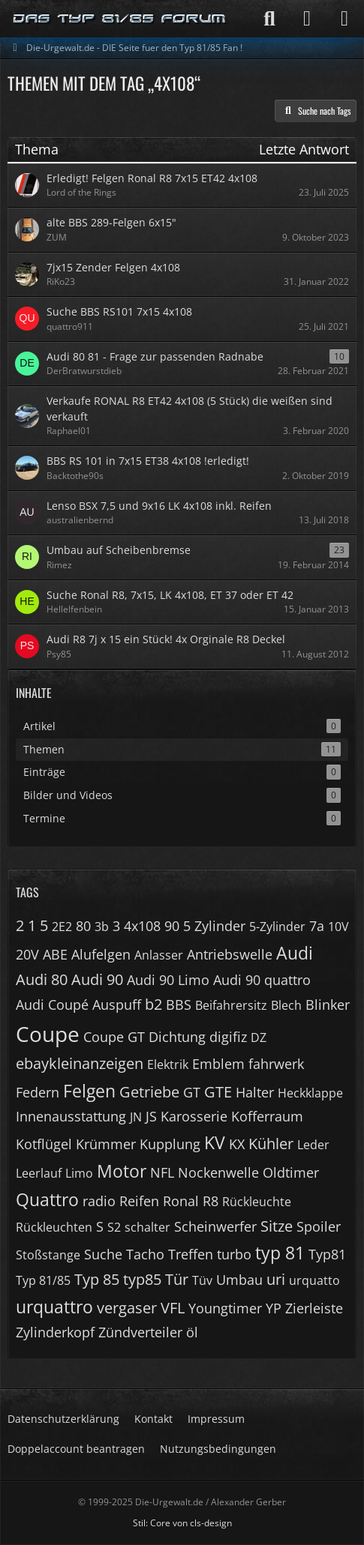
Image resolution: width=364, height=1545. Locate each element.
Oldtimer (291, 1172)
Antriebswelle (229, 954)
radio (99, 1201)
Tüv (202, 1280)
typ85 (142, 1279)
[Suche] (269, 19)
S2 (114, 1227)
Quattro (47, 1199)
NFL (162, 1172)
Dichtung (177, 1037)
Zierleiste (314, 1308)
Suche (103, 1254)
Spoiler (318, 1226)
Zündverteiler (140, 1332)
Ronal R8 (190, 1201)
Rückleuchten (54, 1227)
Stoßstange (48, 1255)
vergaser (127, 1308)
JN (136, 1117)
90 (171, 926)
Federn (37, 1092)
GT (191, 1092)
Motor (121, 1171)
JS (151, 1116)
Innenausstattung (71, 1116)
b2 (153, 1004)
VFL (173, 1308)
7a (316, 926)
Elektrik (167, 1064)
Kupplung (170, 1144)
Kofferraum (267, 1116)
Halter (255, 1092)
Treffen (190, 1254)
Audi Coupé (52, 1005)
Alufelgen (101, 954)
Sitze (276, 1226)
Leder (313, 1144)
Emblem (218, 1064)
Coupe (48, 1034)
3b (102, 926)
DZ (258, 1037)
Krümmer (106, 1144)
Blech (286, 1005)
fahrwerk (276, 1064)
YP (273, 1308)
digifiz (228, 1037)
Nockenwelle (218, 1172)
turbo (234, 1254)
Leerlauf (39, 1173)
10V (338, 926)
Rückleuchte (256, 1201)
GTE (218, 1092)
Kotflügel (44, 1144)
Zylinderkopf (55, 1332)
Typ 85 (96, 1279)
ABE (55, 954)
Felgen (89, 1091)
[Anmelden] (307, 18)
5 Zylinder (214, 926)
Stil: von (182, 1523)
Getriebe (149, 1092)
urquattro (54, 1307)
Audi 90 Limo (168, 980)
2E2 (62, 926)
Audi (294, 953)
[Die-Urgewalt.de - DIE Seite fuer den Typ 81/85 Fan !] (120, 19)
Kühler (270, 1143)
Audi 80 (42, 979)
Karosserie (194, 1116)
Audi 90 (97, 979)
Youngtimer (225, 1308)
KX (237, 1144)
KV (214, 1142)
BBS (178, 1005)
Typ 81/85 (43, 1280)
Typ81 (327, 1254)
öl (192, 1332)
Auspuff (116, 1005)
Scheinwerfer (215, 1226)
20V (27, 954)
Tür (176, 1279)
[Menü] (344, 19)
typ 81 (280, 1253)
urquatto (314, 1280)
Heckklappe (310, 1093)
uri (275, 1279)
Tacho (145, 1254)
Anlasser (158, 955)
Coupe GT (114, 1037)
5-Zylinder (277, 926)
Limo (79, 1173)
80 (83, 926)
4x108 (142, 926)
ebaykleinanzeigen (79, 1063)
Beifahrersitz (231, 1005)
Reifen (139, 1201)
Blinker (327, 1005)
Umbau (239, 1280)
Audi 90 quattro (262, 980)
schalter (147, 1227)
